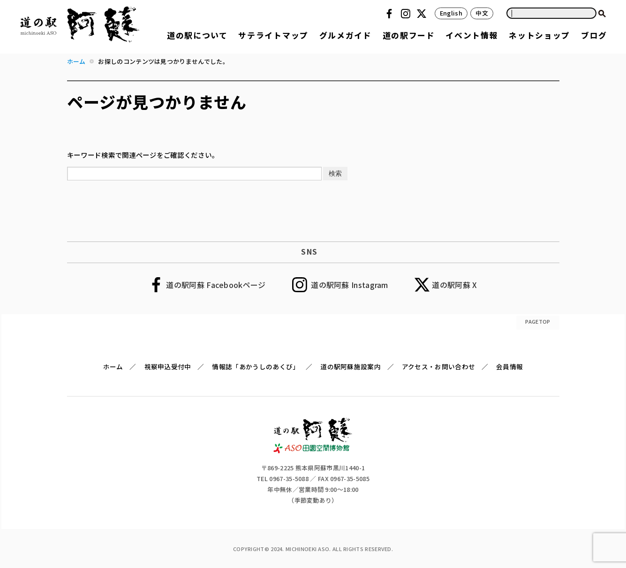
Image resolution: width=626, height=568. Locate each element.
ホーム (113, 366)
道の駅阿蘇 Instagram (349, 284)
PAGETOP (537, 321)
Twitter (423, 14)
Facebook (391, 14)
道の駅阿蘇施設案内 (350, 366)
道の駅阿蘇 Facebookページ (215, 284)
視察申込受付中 (167, 366)
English (451, 12)
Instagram (407, 14)
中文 (481, 12)
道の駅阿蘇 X (454, 284)
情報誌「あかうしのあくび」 (255, 366)
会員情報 (509, 366)
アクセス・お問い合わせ (438, 366)
